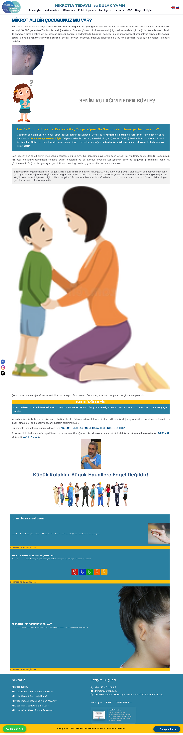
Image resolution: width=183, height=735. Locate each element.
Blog (138, 10)
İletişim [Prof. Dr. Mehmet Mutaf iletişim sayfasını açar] (147, 10)
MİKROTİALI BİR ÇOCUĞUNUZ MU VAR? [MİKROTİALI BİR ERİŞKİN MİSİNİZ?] (32, 625)
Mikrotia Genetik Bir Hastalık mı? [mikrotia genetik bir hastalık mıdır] (29, 698)
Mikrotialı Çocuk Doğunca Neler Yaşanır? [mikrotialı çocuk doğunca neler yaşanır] (34, 702)
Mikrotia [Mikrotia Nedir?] (68, 10)
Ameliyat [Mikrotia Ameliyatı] (104, 10)
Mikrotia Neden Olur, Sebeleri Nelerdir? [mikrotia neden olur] (33, 693)
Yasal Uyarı (96, 704)
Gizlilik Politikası (124, 704)
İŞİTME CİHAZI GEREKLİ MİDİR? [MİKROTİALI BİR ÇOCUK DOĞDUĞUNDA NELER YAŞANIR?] (28, 520)
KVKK (109, 704)
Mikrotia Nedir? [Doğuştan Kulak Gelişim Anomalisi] (20, 688)
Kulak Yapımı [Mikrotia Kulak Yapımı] (86, 10)
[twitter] (3, 373)
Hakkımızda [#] (50, 10)
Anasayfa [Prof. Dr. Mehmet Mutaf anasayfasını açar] (35, 10)
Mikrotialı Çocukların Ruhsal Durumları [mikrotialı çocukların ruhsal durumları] (33, 712)
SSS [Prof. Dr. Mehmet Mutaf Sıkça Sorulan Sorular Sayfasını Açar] (129, 10)
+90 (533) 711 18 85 (103, 689)
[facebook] (3, 362)
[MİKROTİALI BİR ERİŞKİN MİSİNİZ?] (51, 628)
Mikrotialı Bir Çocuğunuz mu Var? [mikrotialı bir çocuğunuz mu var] (30, 707)
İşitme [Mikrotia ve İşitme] (118, 10)
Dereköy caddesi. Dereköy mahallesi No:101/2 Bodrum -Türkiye (127, 696)
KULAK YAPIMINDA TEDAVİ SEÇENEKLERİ (33, 557)
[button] (14, 728)
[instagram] (3, 367)
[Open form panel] (166, 729)
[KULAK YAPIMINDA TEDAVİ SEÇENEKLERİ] (52, 560)
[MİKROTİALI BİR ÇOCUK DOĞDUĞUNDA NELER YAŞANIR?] (56, 535)
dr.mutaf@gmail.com (104, 692)
